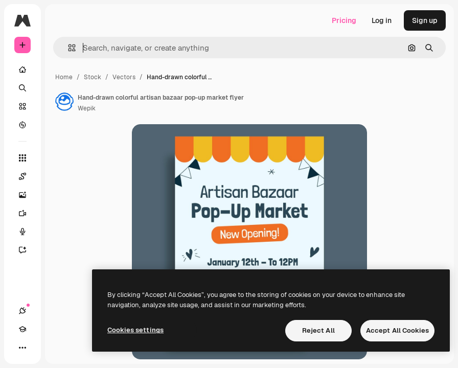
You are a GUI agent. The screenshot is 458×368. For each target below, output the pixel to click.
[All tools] (22, 158)
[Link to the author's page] (64, 102)
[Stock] (22, 106)
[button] (68, 48)
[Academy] (22, 329)
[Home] (22, 69)
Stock (92, 77)
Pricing (344, 20)
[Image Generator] (27, 195)
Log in (382, 20)
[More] (22, 347)
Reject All (318, 330)
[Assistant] (27, 250)
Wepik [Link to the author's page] (87, 108)
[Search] (22, 88)
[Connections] (22, 311)
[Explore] (22, 125)
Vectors (123, 77)
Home (64, 77)
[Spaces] (27, 176)
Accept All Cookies (397, 330)
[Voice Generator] (27, 231)
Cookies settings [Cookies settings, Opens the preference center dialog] (135, 330)
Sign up (425, 20)
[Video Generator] (27, 213)
